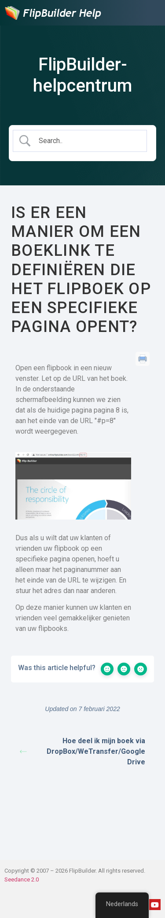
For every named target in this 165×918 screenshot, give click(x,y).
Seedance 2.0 (21, 879)
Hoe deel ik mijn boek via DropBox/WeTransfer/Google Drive (82, 751)
